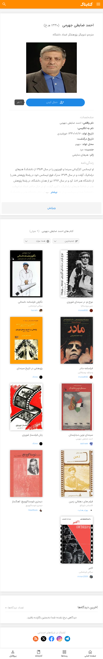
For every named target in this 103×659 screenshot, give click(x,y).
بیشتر (54, 192)
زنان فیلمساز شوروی (32, 435)
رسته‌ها (64, 654)
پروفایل (12, 654)
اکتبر (90, 568)
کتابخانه (38, 654)
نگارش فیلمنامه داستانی (30, 302)
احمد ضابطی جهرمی (84, 438)
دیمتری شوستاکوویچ (34, 505)
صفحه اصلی (90, 654)
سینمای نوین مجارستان (81, 435)
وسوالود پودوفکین (85, 372)
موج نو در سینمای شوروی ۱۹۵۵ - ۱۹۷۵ (80, 302)
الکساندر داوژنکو (86, 505)
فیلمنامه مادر (86, 368)
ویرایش (51, 208)
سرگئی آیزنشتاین (35, 305)
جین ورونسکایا (87, 305)
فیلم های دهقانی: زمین (81, 502)
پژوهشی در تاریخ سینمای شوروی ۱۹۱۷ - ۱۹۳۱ (29, 368)
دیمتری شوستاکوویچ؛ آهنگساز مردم (27, 502)
